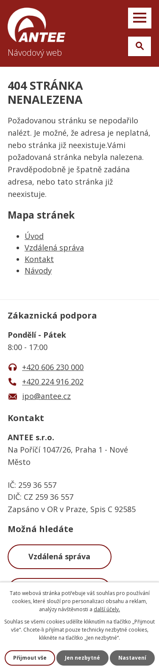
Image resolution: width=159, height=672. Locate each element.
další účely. (107, 609)
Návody (38, 270)
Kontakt (39, 259)
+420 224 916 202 (53, 381)
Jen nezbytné (82, 657)
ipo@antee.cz (46, 396)
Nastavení (132, 657)
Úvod (34, 236)
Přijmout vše (30, 657)
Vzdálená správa (54, 247)
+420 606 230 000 (53, 367)
